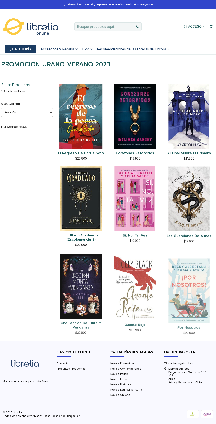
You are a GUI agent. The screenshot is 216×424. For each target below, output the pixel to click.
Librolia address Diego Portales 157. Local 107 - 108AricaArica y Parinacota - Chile (186, 375)
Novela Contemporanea (125, 368)
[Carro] (211, 26)
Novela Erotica (119, 379)
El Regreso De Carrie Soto (81, 153)
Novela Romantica (122, 363)
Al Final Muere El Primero (189, 153)
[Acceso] (195, 26)
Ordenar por (10, 103)
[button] (20, 49)
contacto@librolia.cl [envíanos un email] (179, 363)
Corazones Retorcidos (135, 153)
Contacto (63, 363)
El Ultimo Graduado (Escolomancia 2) (81, 257)
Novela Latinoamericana (126, 389)
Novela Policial (119, 374)
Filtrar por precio (27, 127)
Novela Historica (121, 384)
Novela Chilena (120, 395)
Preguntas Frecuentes (71, 368)
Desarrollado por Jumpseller (62, 416)
